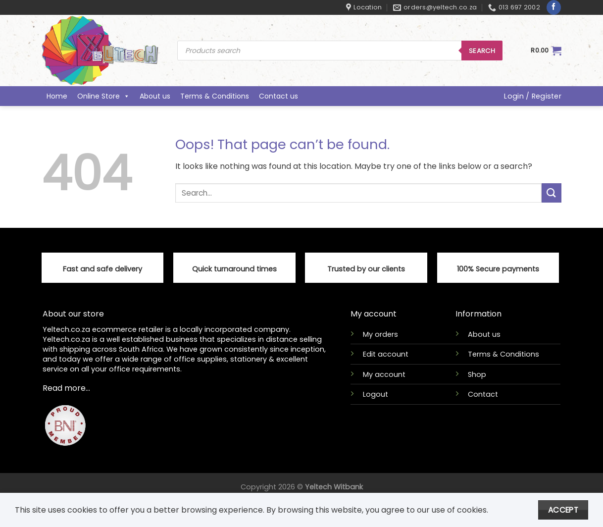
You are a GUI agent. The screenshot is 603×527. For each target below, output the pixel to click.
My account (384, 374)
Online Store (103, 96)
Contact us (278, 96)
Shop (477, 374)
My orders (380, 334)
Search (482, 50)
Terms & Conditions (214, 96)
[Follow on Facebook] (554, 7)
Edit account (385, 354)
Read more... (66, 388)
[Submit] (551, 193)
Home (57, 96)
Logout (375, 394)
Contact (483, 394)
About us (155, 96)
